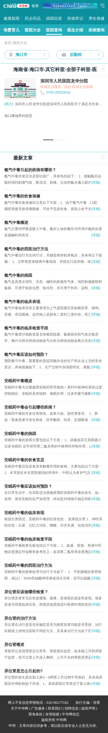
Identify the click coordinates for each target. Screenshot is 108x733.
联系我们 (55, 708)
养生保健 (97, 18)
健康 (35, 6)
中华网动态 (70, 714)
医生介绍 (75, 30)
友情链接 (52, 714)
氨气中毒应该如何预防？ (26, 354)
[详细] (95, 182)
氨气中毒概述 (16, 222)
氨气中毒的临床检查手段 (26, 328)
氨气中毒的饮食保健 (22, 196)
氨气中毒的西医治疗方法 (26, 249)
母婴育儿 (11, 30)
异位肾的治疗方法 (20, 618)
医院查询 (54, 30)
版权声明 (88, 708)
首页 (7, 43)
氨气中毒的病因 (18, 275)
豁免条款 (36, 714)
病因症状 (54, 18)
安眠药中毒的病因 (20, 433)
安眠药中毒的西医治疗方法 (28, 565)
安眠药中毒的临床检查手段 (28, 539)
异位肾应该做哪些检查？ (26, 592)
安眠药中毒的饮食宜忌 (24, 460)
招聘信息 (72, 708)
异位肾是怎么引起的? (23, 671)
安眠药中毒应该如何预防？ (28, 486)
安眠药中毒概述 (18, 380)
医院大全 (33, 30)
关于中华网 (19, 708)
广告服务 (38, 708)
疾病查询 (97, 30)
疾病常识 (75, 18)
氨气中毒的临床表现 (22, 301)
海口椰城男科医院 (18, 116)
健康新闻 (11, 18)
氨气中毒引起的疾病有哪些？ (30, 170)
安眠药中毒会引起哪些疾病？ (30, 407)
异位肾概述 (14, 644)
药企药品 (33, 18)
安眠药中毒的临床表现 (24, 512)
